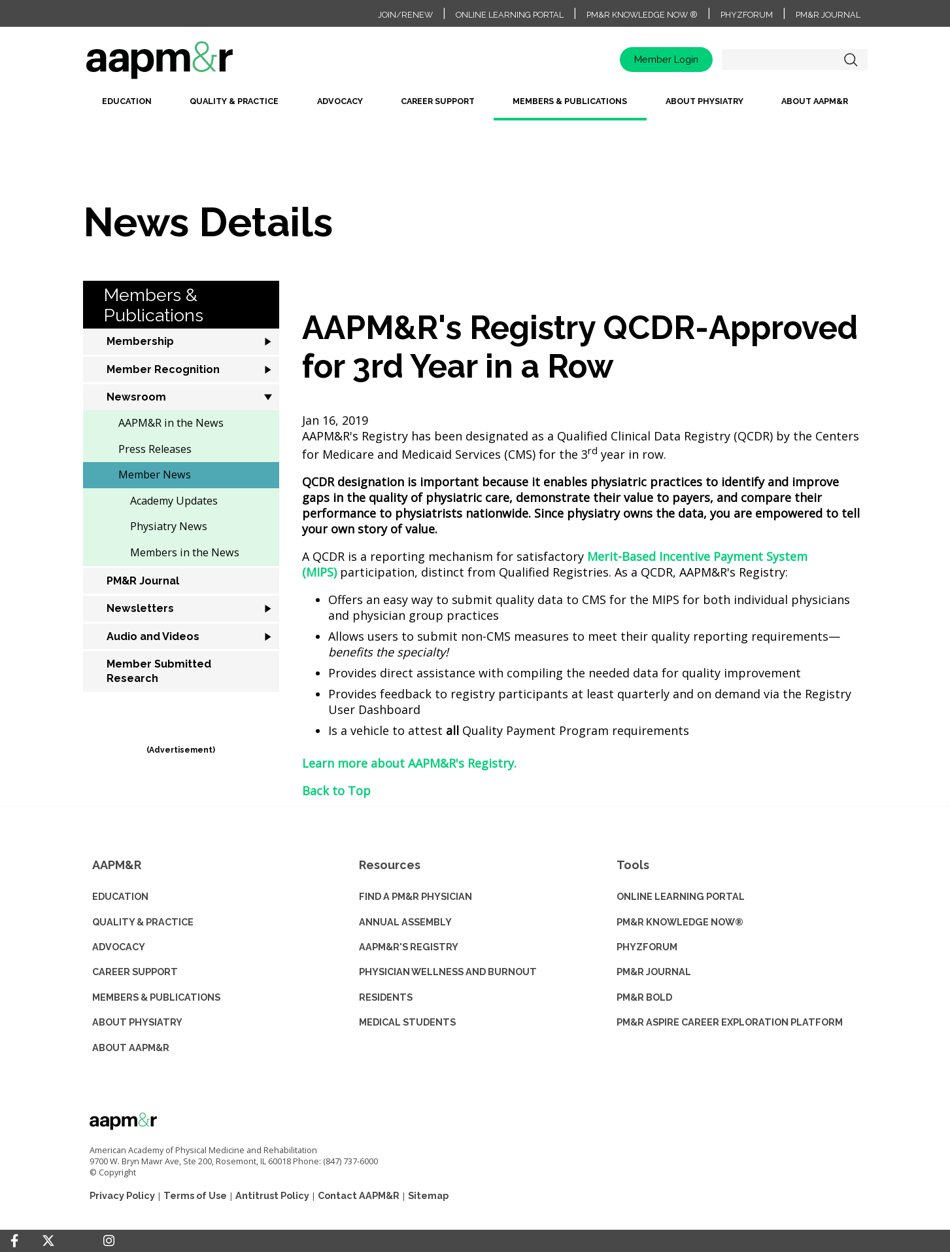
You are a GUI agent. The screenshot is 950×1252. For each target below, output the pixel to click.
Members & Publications (570, 101)
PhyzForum (747, 15)
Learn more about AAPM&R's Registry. (409, 763)
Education (127, 101)
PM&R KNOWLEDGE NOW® (680, 921)
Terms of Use (195, 1195)
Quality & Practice (234, 101)
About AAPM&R (814, 101)
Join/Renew (405, 15)
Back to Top (336, 790)
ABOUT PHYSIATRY (137, 1022)
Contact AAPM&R (358, 1195)
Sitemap (428, 1195)
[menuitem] (127, 106)
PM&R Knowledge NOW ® (642, 15)
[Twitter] (48, 1241)
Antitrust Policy (272, 1195)
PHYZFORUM (647, 946)
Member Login (666, 59)
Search (851, 59)
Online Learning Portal (510, 15)
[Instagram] (108, 1241)
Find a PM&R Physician (415, 896)
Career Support (438, 101)
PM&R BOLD (644, 997)
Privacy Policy (122, 1195)
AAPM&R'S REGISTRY (408, 946)
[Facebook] (14, 1241)
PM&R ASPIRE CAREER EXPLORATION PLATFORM (730, 1022)
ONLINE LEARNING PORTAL (681, 896)
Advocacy (340, 101)
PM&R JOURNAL (654, 971)
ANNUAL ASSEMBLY (405, 921)
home (200, 64)
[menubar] (475, 106)
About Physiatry (704, 101)
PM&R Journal (828, 15)
